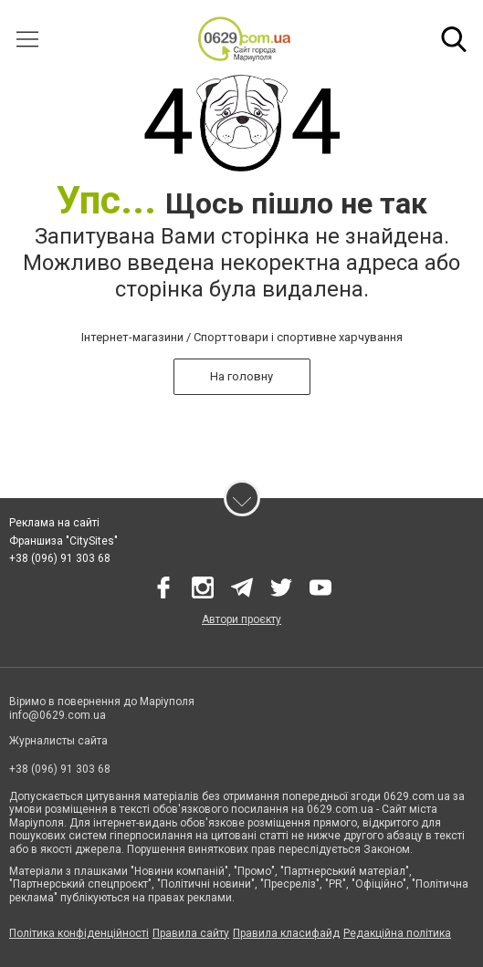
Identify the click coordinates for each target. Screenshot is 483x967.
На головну (241, 376)
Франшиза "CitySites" (63, 541)
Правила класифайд (286, 933)
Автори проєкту (241, 619)
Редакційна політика (397, 933)
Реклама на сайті (54, 522)
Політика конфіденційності (79, 933)
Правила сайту (190, 933)
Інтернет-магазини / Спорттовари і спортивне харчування (242, 337)
